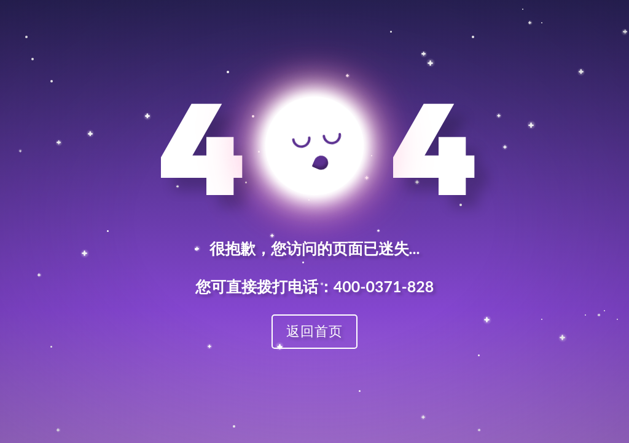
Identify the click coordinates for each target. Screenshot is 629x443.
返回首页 (314, 330)
